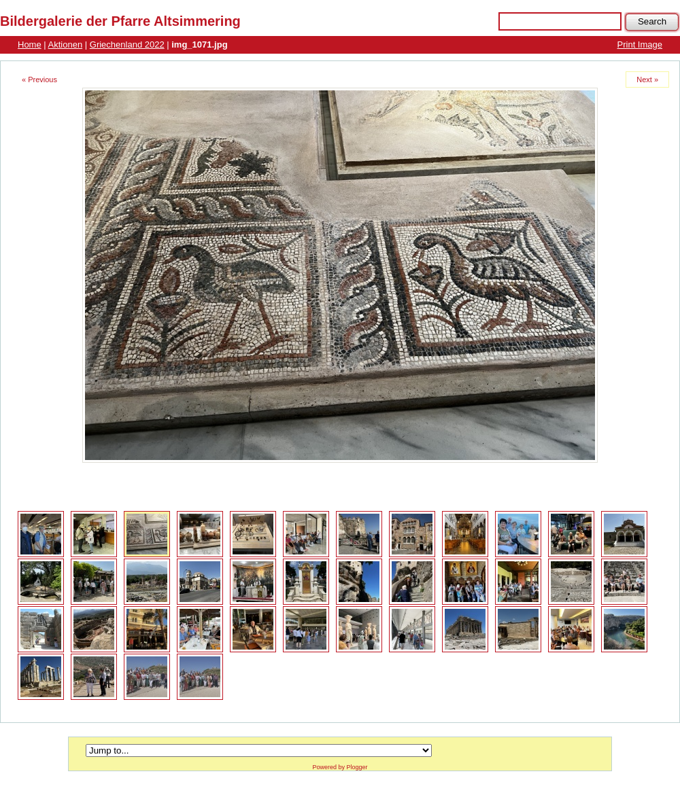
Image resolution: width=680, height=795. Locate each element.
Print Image (639, 44)
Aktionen (65, 44)
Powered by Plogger (339, 767)
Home (29, 44)
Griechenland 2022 (127, 44)
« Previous (39, 79)
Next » (647, 79)
